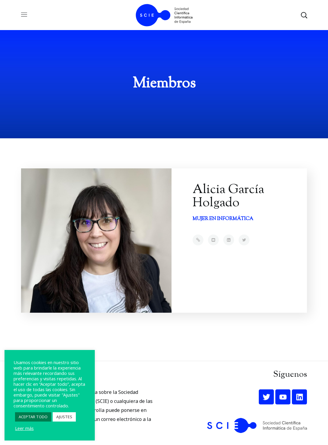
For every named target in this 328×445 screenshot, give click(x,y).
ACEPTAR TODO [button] (33, 416)
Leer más (24, 428)
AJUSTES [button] (64, 416)
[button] (304, 15)
